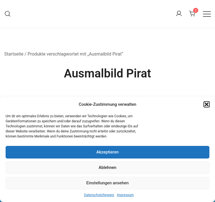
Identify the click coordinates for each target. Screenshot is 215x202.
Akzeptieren (107, 152)
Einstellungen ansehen (107, 182)
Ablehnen (107, 167)
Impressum (125, 195)
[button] (206, 104)
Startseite (14, 54)
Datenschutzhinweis (99, 195)
